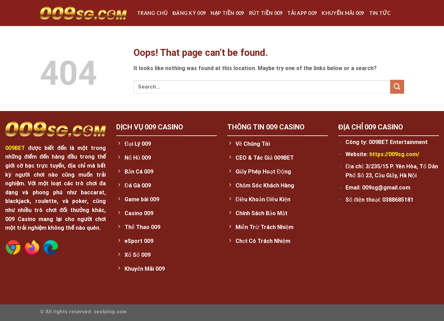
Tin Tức (380, 13)
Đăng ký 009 (189, 13)
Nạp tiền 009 (227, 13)
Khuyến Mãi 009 (343, 13)
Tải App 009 (302, 13)
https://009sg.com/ (394, 154)
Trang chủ (152, 13)
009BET (15, 148)
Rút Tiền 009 (266, 13)
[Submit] (397, 86)
